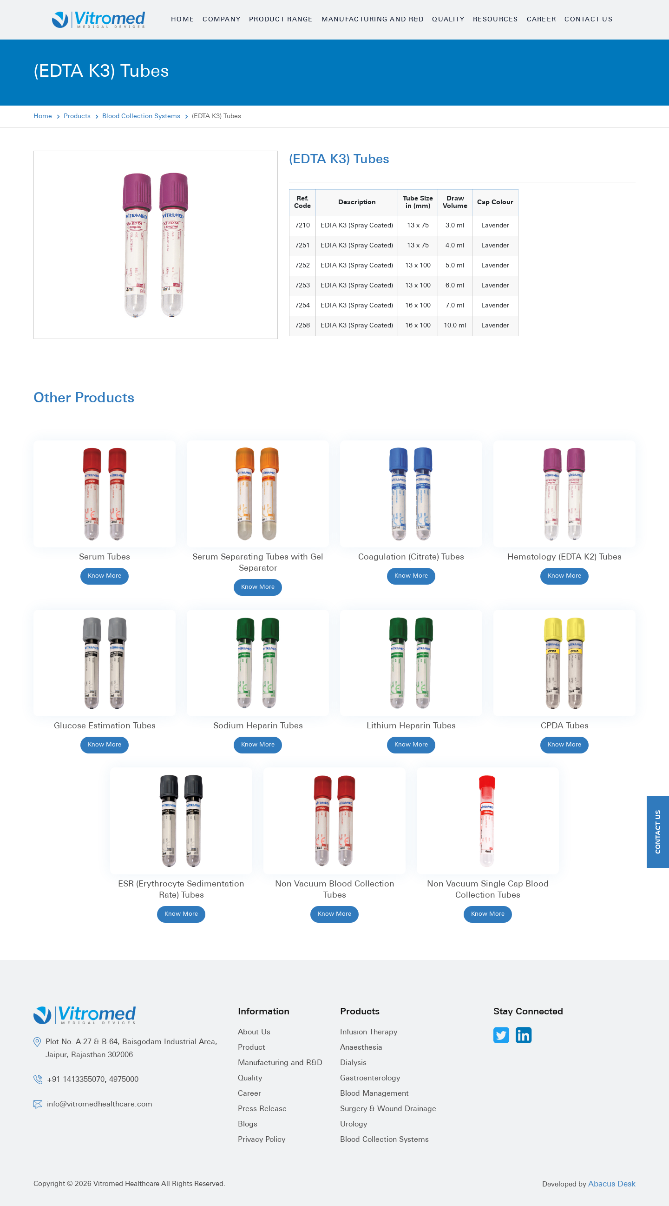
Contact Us (588, 19)
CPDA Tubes (565, 726)
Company (222, 19)
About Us (254, 1032)
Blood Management (374, 1094)
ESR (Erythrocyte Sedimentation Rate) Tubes (181, 890)
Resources (495, 19)
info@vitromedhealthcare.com (99, 1104)
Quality (448, 19)
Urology (353, 1124)
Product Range (281, 19)
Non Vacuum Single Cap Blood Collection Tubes (488, 890)
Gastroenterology (370, 1078)
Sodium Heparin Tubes (258, 726)
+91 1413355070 (76, 1080)
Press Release (262, 1109)
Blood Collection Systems (141, 116)
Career (542, 19)
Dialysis (353, 1063)
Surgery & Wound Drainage (388, 1109)
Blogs (247, 1124)
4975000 (123, 1080)
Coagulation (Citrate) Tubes (411, 557)
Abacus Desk (612, 1184)
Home (182, 19)
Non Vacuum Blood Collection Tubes (334, 890)
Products (77, 116)
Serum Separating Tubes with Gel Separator (257, 563)
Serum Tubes (104, 557)
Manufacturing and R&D (372, 19)
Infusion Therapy (368, 1032)
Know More (104, 576)
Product (251, 1048)
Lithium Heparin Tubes (411, 726)
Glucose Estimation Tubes (105, 726)
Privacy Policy (261, 1140)
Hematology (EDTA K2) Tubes (564, 557)
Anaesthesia (361, 1048)
